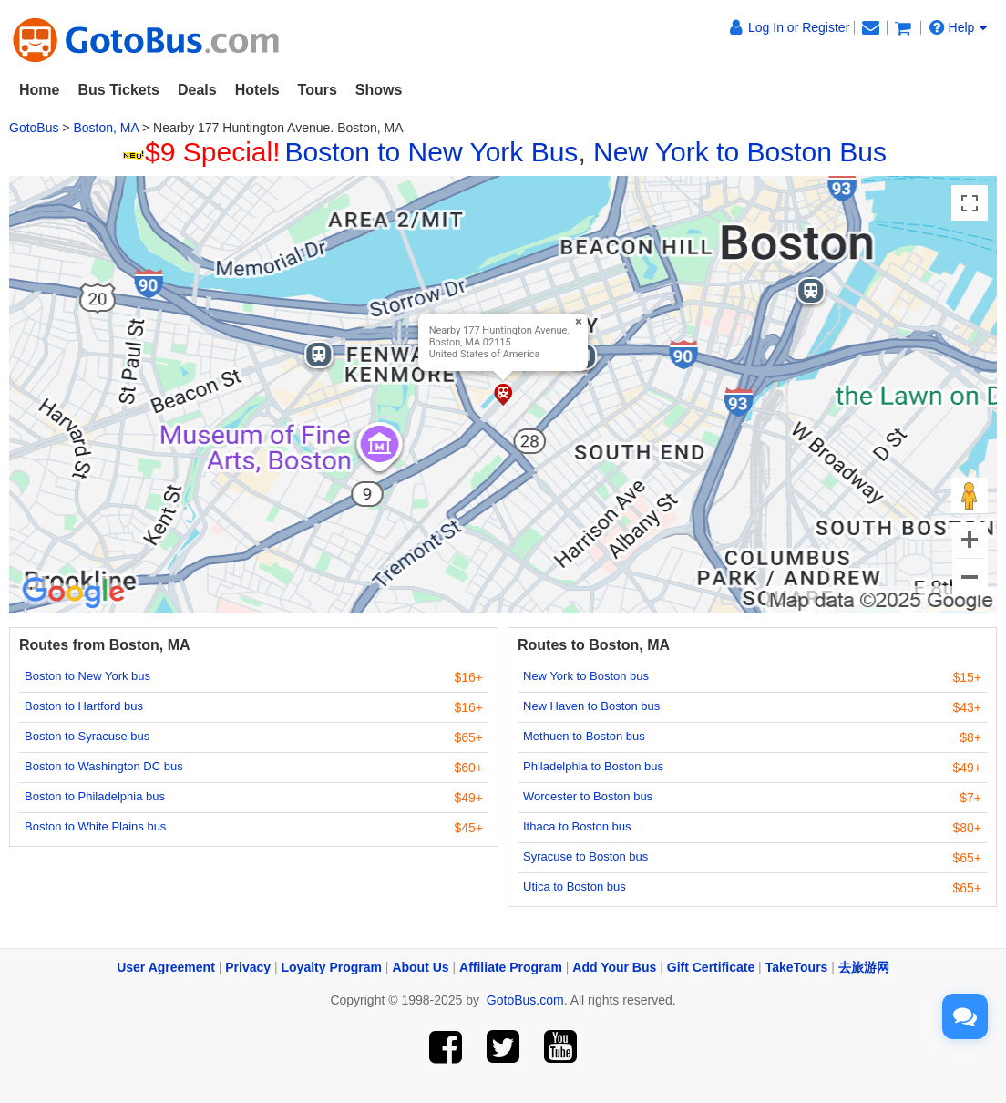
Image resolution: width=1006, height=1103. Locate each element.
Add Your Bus (614, 967)
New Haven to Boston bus (591, 706)
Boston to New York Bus (432, 152)
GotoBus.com (525, 1000)
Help (958, 27)
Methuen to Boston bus (584, 736)
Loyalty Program (332, 967)
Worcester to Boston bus (587, 796)
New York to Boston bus (586, 676)
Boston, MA (106, 127)
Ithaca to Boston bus (577, 826)
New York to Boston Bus (740, 152)
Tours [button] (317, 90)
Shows (379, 90)
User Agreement (166, 967)
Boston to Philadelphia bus (95, 796)
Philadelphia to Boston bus (593, 766)
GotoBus (33, 127)
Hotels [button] (257, 90)
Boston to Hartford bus (84, 706)
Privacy (248, 967)
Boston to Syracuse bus (87, 736)
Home (39, 90)
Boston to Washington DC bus (104, 766)
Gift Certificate (710, 967)
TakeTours (796, 967)
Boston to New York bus (87, 676)
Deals (197, 90)
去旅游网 (863, 967)
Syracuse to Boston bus (585, 856)
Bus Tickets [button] (118, 90)
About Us (420, 967)
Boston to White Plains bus (95, 826)
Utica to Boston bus (574, 886)
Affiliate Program (510, 967)
